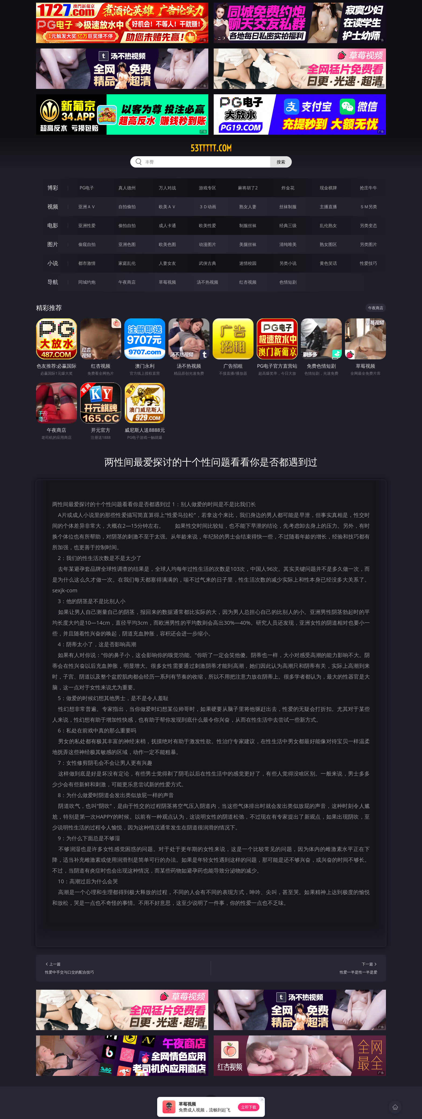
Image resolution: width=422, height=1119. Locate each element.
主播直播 (328, 207)
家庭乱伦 (127, 263)
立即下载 (248, 1107)
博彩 (52, 187)
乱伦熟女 (328, 225)
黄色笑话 (328, 263)
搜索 (281, 162)
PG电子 (87, 188)
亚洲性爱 (87, 225)
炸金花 (288, 188)
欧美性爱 (207, 225)
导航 (52, 282)
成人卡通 (167, 225)
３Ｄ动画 (207, 207)
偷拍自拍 (127, 225)
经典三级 (288, 225)
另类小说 (288, 263)
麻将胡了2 (248, 188)
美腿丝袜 (247, 244)
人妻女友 (167, 263)
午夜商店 (127, 282)
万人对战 (167, 188)
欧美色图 (167, 244)
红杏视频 (247, 282)
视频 (52, 206)
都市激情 (87, 263)
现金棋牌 (328, 188)
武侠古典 (207, 263)
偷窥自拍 (87, 244)
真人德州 (127, 188)
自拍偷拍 (127, 207)
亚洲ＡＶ (87, 207)
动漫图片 (207, 244)
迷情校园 (247, 263)
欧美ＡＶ (167, 207)
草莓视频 (167, 282)
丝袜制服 (288, 207)
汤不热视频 (207, 282)
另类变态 (368, 225)
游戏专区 (207, 188)
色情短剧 (288, 282)
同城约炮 (87, 282)
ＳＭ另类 (368, 207)
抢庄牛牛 (368, 188)
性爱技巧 (368, 263)
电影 (52, 225)
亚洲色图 (127, 244)
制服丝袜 (247, 225)
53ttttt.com (211, 148)
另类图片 (368, 244)
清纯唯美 (288, 244)
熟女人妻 (247, 207)
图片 (52, 244)
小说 (52, 263)
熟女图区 (328, 244)
